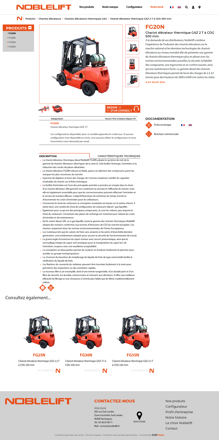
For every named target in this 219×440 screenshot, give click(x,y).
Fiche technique (162, 125)
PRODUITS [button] (18, 28)
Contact (171, 428)
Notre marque (110, 7)
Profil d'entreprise (179, 412)
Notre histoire (175, 417)
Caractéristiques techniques (119, 156)
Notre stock (156, 7)
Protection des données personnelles (120, 435)
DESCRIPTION (48, 156)
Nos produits (86, 7)
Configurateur (134, 7)
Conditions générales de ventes (69, 435)
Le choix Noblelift (178, 423)
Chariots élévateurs (50, 18)
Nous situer (139, 422)
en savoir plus (156, 82)
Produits (30, 18)
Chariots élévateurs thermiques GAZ (86, 18)
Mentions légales (93, 435)
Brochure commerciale (166, 134)
